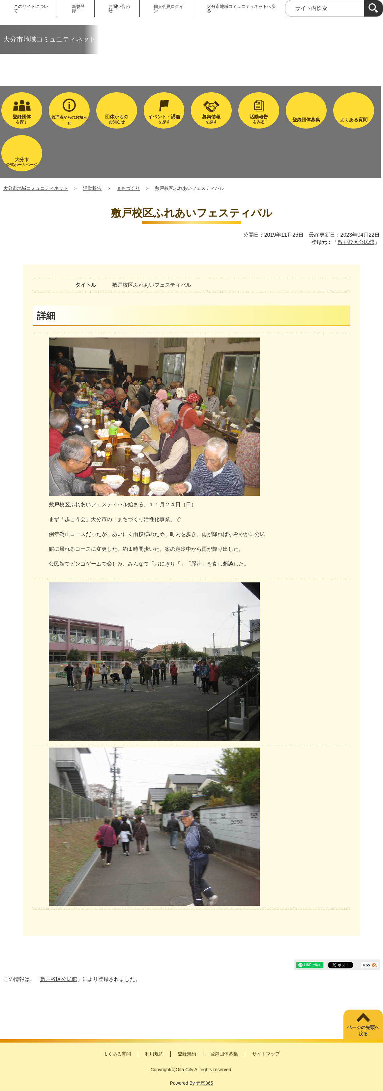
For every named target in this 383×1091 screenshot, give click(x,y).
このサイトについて (31, 8)
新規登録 (78, 8)
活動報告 (92, 188)
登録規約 (187, 1053)
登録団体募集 (224, 1053)
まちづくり (128, 188)
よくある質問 (117, 1053)
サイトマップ (266, 1053)
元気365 (204, 1083)
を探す (22, 119)
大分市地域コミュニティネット (35, 188)
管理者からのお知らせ (69, 120)
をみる (259, 119)
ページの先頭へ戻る (363, 1031)
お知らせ (116, 119)
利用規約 (154, 1053)
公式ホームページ (22, 162)
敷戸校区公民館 (356, 242)
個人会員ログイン (169, 8)
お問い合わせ (119, 8)
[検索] (373, 8)
